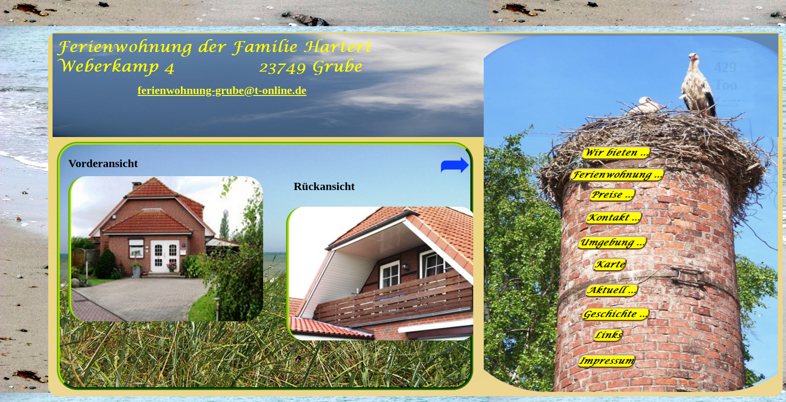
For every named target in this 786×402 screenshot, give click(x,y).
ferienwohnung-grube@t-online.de (222, 90)
